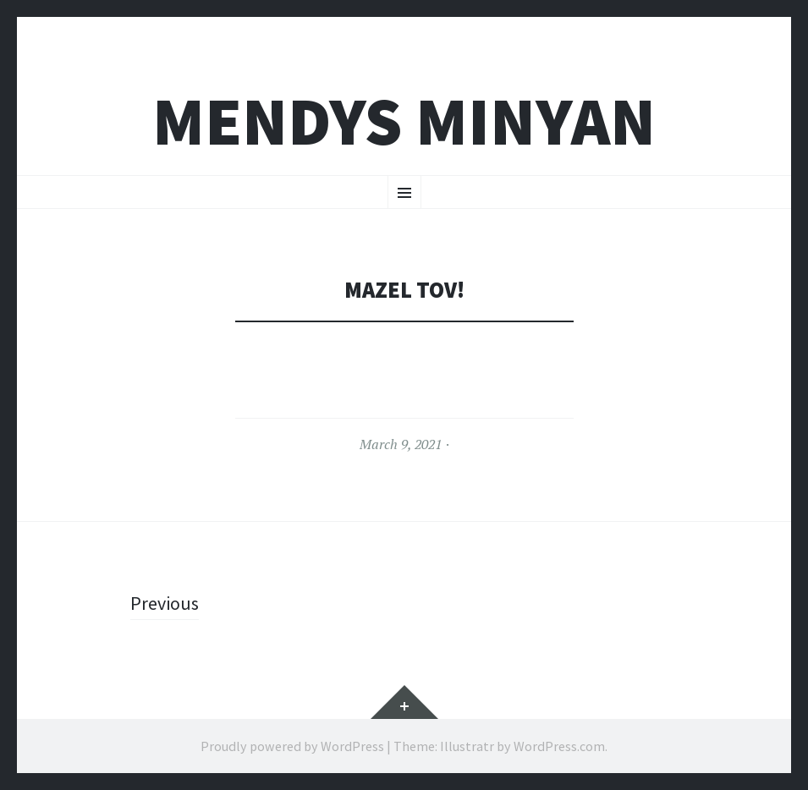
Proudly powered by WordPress (292, 746)
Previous (164, 603)
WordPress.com (559, 746)
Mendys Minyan (404, 121)
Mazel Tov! (404, 290)
